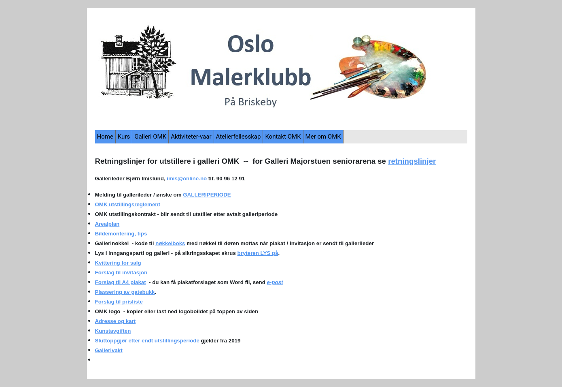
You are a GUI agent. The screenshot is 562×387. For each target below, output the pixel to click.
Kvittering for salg (118, 263)
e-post (275, 282)
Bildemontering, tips (121, 234)
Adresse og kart (115, 321)
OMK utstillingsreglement (127, 204)
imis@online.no (187, 178)
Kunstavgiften (113, 331)
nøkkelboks (170, 243)
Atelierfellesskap (238, 136)
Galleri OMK (150, 136)
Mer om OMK (323, 136)
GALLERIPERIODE (207, 195)
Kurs (124, 136)
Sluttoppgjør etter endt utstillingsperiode (147, 341)
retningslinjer (412, 161)
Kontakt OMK (283, 136)
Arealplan (107, 224)
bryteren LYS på (258, 253)
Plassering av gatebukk (125, 292)
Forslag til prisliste (119, 302)
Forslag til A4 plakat (120, 282)
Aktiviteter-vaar (191, 136)
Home (105, 136)
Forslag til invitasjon (121, 272)
